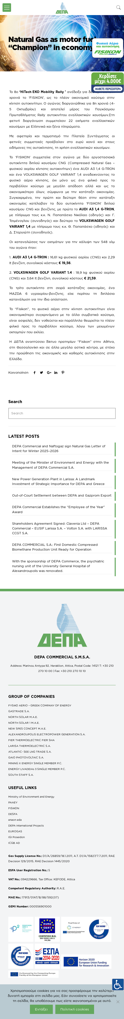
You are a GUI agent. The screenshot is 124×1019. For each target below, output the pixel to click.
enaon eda (15, 819)
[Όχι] (117, 1001)
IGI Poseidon (16, 837)
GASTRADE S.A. (19, 711)
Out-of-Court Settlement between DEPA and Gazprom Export (61, 495)
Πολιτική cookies (74, 1009)
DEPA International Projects (26, 825)
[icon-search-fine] (119, 7)
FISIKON (13, 808)
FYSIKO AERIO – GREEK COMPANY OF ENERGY (39, 705)
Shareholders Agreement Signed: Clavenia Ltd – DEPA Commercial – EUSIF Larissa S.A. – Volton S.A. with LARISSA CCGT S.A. (59, 528)
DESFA (12, 813)
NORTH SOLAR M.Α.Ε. (23, 716)
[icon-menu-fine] (7, 7)
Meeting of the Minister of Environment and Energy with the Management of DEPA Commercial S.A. (60, 465)
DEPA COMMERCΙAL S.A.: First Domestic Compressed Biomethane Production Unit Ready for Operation (55, 547)
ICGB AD (14, 842)
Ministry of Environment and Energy (31, 796)
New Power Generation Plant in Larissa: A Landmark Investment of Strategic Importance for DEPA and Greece (58, 481)
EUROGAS (15, 831)
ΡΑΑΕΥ (12, 802)
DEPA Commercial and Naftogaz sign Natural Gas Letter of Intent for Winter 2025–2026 (58, 448)
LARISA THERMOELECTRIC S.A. (29, 745)
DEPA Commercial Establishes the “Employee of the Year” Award (58, 509)
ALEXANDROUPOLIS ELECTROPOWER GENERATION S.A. (47, 734)
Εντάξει (41, 1009)
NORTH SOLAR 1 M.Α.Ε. (23, 722)
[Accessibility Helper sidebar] (118, 984)
